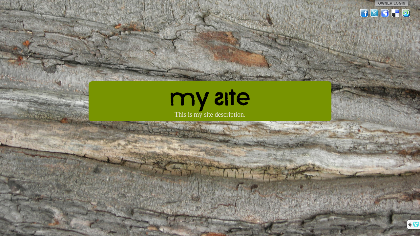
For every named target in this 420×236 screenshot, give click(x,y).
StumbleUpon (406, 13)
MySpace (385, 13)
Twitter (374, 13)
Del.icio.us (395, 13)
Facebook (364, 13)
